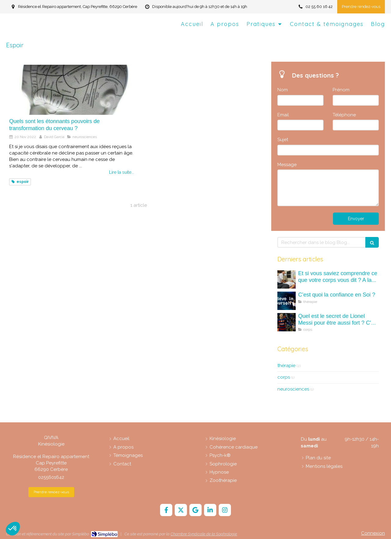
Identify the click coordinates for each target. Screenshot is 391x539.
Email (283, 115)
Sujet (282, 139)
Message (287, 164)
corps (283, 377)
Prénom (341, 90)
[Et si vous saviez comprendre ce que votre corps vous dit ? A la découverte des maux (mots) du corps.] (286, 279)
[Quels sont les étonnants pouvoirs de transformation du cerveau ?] (71, 90)
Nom (282, 90)
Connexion (373, 533)
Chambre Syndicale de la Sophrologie (203, 534)
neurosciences (293, 389)
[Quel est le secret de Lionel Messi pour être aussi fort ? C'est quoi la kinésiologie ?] (286, 322)
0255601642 (51, 477)
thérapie (286, 365)
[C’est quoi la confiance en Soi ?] (286, 301)
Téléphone (344, 115)
